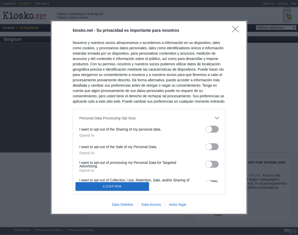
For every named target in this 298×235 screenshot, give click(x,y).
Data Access (151, 204)
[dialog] (149, 117)
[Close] (237, 31)
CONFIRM (112, 186)
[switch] (212, 129)
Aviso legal (177, 204)
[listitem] (149, 118)
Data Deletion (122, 204)
